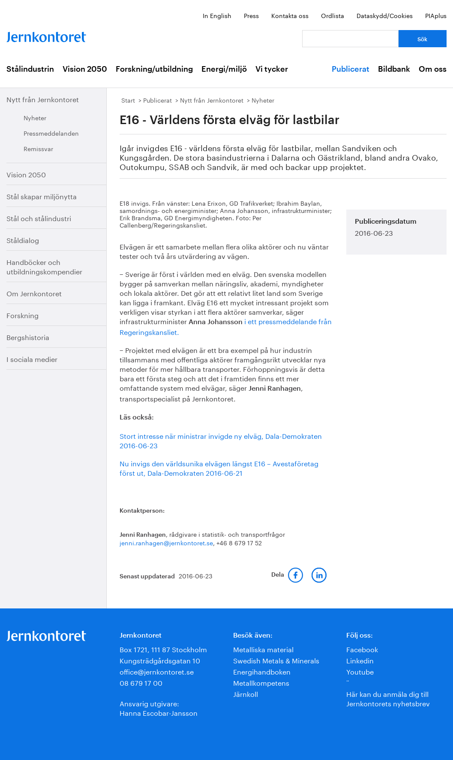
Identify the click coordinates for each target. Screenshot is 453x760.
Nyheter (35, 117)
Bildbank (394, 69)
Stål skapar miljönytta (41, 195)
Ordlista (332, 15)
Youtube (360, 671)
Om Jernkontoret (34, 292)
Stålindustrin (30, 69)
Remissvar (38, 148)
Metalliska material (263, 648)
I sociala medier (31, 358)
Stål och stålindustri (38, 217)
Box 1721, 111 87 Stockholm (163, 648)
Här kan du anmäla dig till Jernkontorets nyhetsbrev (388, 698)
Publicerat (350, 69)
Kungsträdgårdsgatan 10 (160, 659)
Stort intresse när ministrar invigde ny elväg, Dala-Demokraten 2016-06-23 (221, 440)
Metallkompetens (261, 682)
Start (128, 99)
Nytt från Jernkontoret (42, 98)
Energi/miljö (224, 69)
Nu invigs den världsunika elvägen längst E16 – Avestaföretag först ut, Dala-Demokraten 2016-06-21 (219, 467)
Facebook (362, 648)
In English (217, 15)
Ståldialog (22, 239)
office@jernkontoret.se (157, 671)
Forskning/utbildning (154, 69)
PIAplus (436, 15)
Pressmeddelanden (51, 132)
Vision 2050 (85, 69)
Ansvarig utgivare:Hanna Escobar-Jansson (159, 707)
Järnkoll (245, 693)
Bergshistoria (27, 336)
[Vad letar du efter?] (350, 38)
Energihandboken (262, 671)
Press (251, 15)
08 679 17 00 (141, 682)
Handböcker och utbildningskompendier (44, 266)
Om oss (433, 69)
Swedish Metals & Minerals (276, 659)
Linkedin (360, 659)
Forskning (22, 314)
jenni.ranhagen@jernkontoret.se (166, 542)
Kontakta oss (290, 15)
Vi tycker (271, 69)
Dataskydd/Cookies (385, 15)
